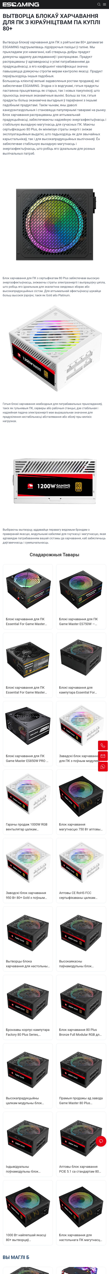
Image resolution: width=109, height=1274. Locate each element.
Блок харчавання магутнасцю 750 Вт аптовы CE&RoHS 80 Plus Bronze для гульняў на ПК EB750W (80, 827)
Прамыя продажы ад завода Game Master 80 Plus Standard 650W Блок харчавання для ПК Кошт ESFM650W (81, 1100)
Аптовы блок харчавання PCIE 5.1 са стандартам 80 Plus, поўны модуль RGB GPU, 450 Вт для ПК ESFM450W (79, 1169)
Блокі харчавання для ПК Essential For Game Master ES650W (25, 621)
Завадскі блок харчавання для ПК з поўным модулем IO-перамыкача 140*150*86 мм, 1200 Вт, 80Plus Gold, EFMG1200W (79, 758)
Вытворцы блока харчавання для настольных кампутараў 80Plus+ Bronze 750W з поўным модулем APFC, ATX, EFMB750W (27, 964)
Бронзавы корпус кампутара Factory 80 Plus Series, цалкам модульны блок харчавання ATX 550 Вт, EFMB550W (27, 1032)
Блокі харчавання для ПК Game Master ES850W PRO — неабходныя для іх (27, 758)
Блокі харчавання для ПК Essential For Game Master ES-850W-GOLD (25, 690)
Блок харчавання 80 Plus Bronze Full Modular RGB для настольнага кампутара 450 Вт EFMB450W (80, 1032)
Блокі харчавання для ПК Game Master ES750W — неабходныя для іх (78, 621)
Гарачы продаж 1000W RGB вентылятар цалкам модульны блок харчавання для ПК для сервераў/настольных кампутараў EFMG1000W (27, 827)
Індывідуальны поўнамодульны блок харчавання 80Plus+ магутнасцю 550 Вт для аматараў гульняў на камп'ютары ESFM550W (24, 1169)
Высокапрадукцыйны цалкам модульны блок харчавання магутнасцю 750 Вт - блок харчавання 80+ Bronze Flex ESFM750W (27, 1100)
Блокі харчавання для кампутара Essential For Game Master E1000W (77, 690)
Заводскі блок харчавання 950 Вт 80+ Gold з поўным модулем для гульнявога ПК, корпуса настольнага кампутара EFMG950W (27, 895)
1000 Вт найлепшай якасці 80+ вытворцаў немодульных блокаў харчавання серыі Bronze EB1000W (26, 1237)
